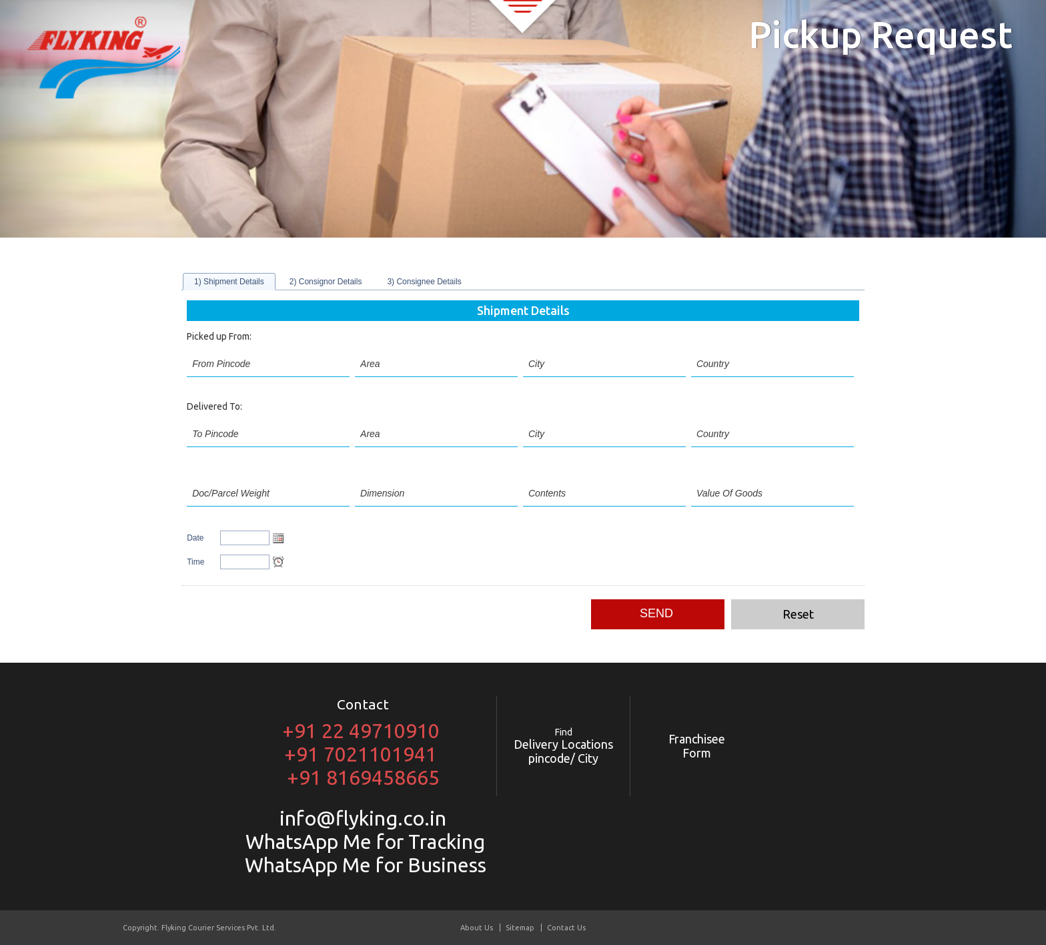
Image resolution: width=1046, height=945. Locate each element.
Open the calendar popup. (278, 538)
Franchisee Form (696, 745)
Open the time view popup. (278, 562)
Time (195, 562)
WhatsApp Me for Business (363, 865)
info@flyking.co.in (363, 818)
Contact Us (566, 928)
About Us (476, 928)
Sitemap (520, 928)
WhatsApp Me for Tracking (363, 841)
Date (195, 538)
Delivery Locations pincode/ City (563, 746)
